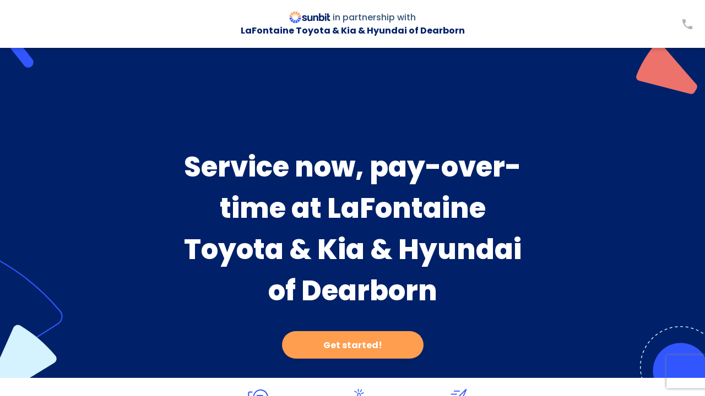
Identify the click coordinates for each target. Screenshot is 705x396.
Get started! (352, 345)
